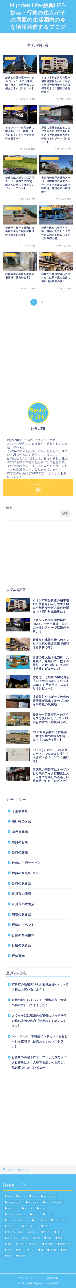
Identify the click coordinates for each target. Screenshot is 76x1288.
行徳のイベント (23, 924)
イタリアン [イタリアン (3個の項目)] (12, 1208)
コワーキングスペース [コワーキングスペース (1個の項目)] (17, 1220)
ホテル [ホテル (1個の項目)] (34, 1232)
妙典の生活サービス (26, 863)
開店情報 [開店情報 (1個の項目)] (22, 1256)
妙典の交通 (20, 852)
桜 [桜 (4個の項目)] (42, 1250)
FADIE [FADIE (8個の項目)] (22, 1196)
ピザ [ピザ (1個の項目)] (46, 1226)
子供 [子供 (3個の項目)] (9, 1250)
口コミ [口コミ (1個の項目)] (35, 1244)
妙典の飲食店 (21, 883)
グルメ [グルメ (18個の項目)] (49, 1214)
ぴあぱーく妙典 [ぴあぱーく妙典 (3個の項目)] (14, 1202)
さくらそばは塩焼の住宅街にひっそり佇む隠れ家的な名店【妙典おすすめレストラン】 (39, 1021)
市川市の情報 (21, 893)
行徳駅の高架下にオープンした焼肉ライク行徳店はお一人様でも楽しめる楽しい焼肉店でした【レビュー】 (39, 1062)
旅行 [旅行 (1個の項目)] (20, 1250)
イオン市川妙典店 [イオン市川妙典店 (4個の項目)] (54, 1202)
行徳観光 (18, 955)
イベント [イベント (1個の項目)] (29, 1208)
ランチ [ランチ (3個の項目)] (47, 1232)
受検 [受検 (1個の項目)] (9, 1244)
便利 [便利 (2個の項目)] (38, 1238)
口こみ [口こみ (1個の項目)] (21, 1244)
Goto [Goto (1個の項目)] (34, 1196)
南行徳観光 (20, 831)
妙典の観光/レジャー (27, 873)
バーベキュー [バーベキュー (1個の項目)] (31, 1226)
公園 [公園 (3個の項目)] (49, 1238)
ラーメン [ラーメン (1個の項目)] (61, 1232)
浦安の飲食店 (21, 914)
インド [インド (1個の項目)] (43, 1208)
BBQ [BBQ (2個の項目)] (9, 1196)
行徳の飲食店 (21, 945)
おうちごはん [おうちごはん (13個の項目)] (50, 1196)
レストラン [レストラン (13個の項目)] (12, 1238)
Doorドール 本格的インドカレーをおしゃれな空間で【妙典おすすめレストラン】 (40, 1041)
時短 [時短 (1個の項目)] (32, 1250)
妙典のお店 (20, 842)
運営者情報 (52, 1278)
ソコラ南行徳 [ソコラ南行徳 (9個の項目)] (41, 1220)
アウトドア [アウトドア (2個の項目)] (34, 1202)
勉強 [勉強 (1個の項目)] (60, 1238)
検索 (9, 507)
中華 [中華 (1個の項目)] (27, 1238)
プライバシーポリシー (29, 1278)
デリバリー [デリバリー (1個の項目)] (12, 1226)
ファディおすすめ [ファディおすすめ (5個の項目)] (15, 1232)
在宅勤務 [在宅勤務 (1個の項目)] (49, 1244)
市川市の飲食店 (23, 904)
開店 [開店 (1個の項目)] (9, 1256)
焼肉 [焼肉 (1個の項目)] (65, 1250)
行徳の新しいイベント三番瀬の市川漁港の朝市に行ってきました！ (39, 1003)
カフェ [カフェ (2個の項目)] (36, 1214)
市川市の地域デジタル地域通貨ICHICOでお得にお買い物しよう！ (40, 987)
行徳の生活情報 (23, 935)
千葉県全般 (20, 811)
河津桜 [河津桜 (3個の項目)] (53, 1250)
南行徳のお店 (21, 821)
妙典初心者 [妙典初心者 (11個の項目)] (65, 1244)
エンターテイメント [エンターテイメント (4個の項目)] (16, 1214)
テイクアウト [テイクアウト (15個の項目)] (60, 1220)
